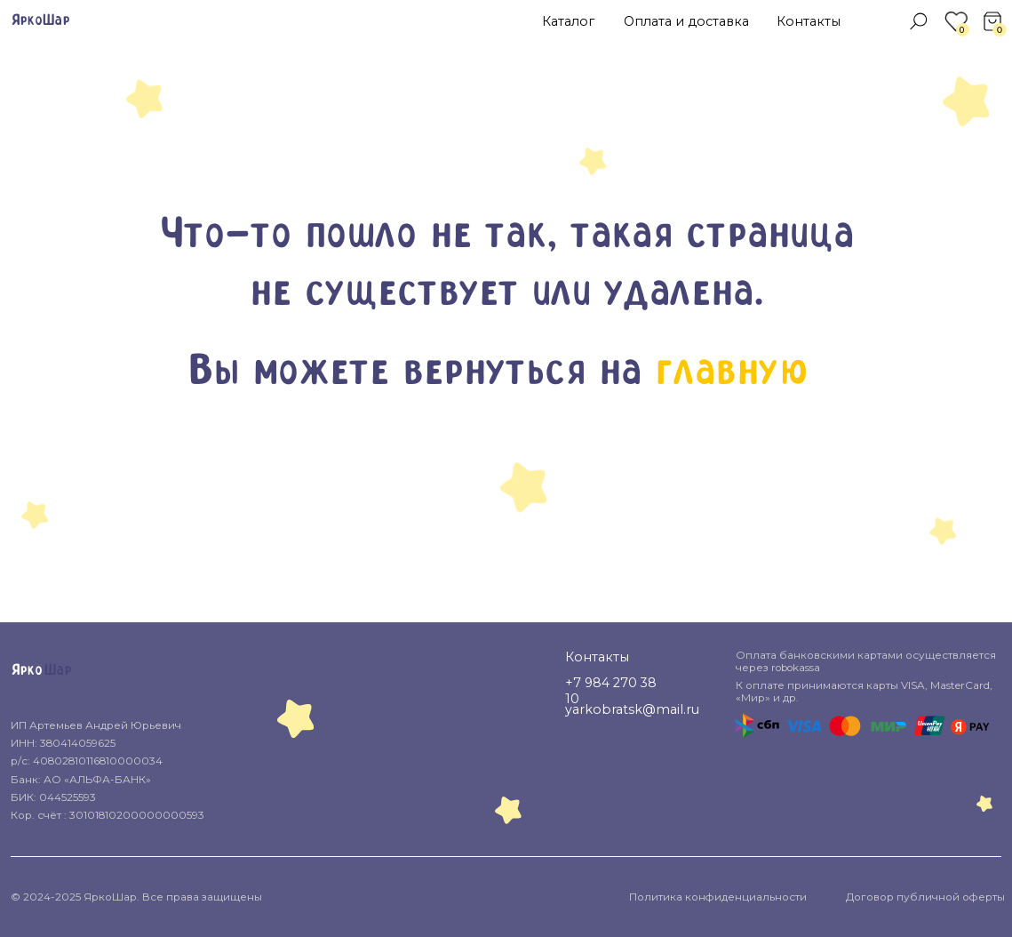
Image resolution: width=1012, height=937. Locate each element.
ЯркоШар (40, 20)
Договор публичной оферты (925, 897)
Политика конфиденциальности (718, 897)
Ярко (26, 670)
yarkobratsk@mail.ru (632, 709)
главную (730, 372)
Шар (57, 670)
